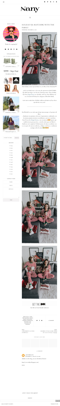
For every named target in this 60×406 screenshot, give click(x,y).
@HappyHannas (34, 120)
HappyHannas (31, 94)
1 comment (51, 320)
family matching (27, 319)
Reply (23, 365)
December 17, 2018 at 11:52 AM (32, 356)
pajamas (28, 324)
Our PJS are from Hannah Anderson (39, 307)
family (31, 318)
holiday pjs (27, 323)
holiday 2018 (27, 321)
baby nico (26, 316)
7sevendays (29, 355)
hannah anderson (27, 320)
